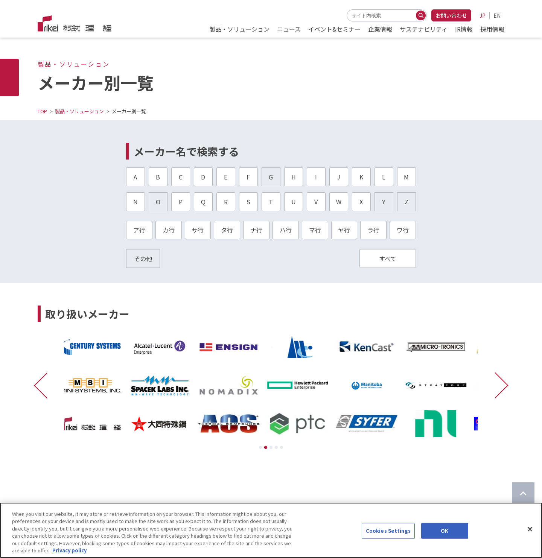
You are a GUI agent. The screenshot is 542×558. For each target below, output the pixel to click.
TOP (42, 111)
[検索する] (421, 15)
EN (497, 15)
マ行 (315, 229)
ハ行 (286, 229)
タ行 (227, 229)
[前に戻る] (44, 385)
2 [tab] (265, 447)
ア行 (139, 229)
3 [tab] (271, 447)
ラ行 (373, 229)
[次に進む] (497, 385)
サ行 (198, 229)
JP (483, 15)
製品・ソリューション (79, 111)
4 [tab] (276, 447)
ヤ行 (344, 229)
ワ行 (403, 229)
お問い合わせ (451, 15)
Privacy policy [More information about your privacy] (69, 554)
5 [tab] (281, 447)
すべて (387, 258)
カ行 (169, 229)
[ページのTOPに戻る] (523, 493)
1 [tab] (260, 447)
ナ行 (256, 229)
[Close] (530, 533)
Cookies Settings (388, 534)
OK (444, 534)
